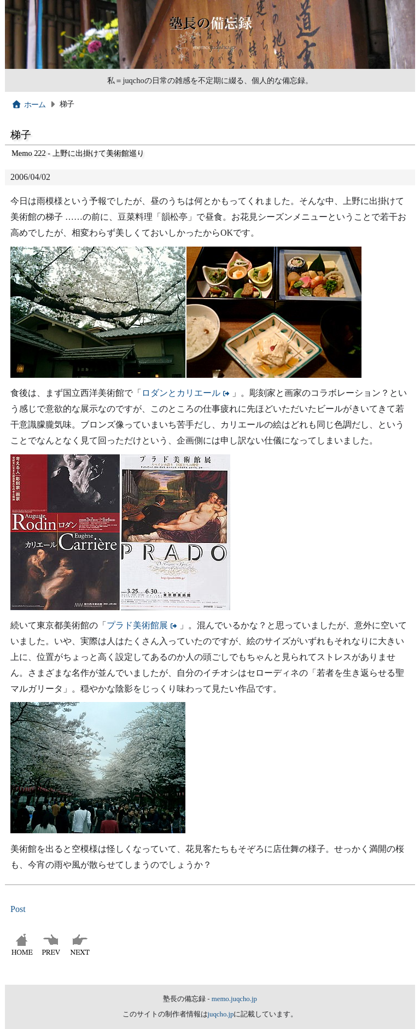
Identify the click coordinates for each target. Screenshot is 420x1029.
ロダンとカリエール (181, 392)
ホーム (28, 104)
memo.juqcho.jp (234, 999)
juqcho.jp (221, 1014)
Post (18, 909)
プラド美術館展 (137, 625)
